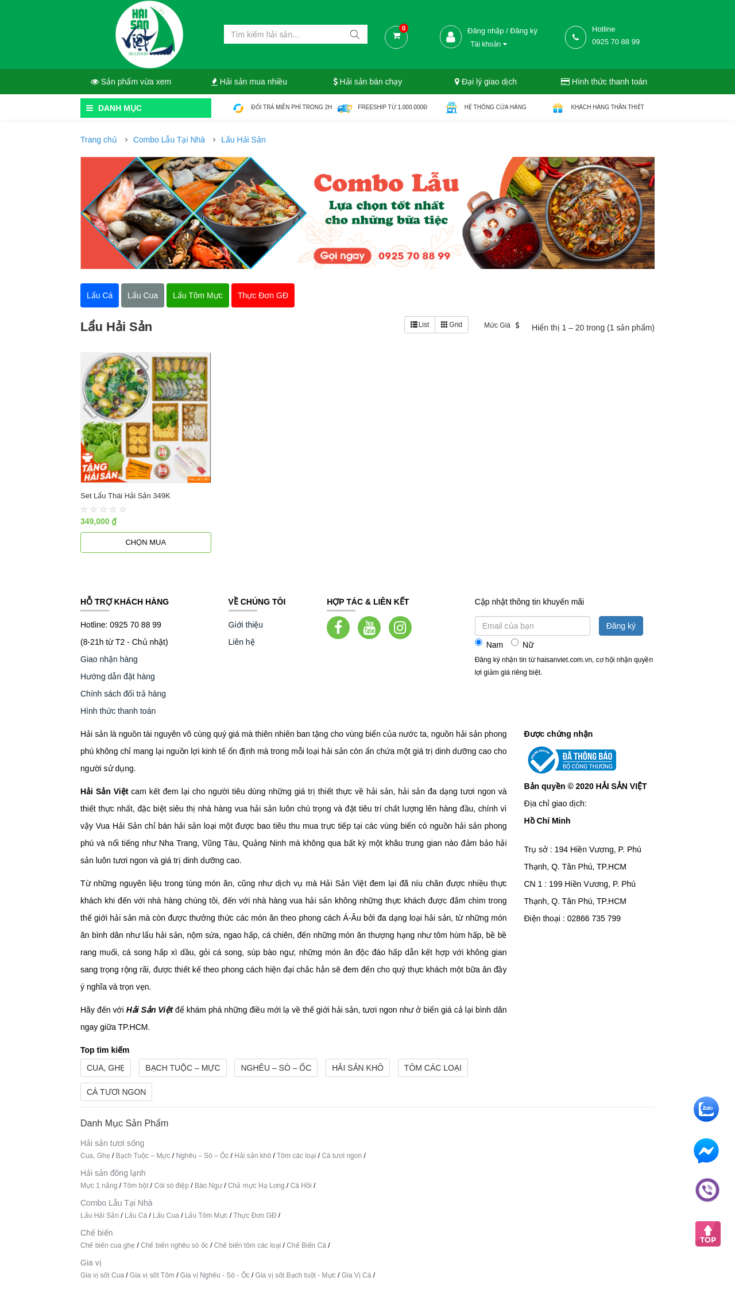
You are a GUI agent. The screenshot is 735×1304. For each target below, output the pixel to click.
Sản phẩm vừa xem (131, 81)
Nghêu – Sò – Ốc (276, 1067)
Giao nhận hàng (109, 659)
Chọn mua (145, 542)
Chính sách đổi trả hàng (123, 693)
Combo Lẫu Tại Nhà (169, 139)
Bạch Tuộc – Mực (182, 1067)
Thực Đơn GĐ (254, 1215)
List (420, 325)
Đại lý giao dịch (486, 81)
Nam (489, 643)
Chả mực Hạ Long (256, 1186)
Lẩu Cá (136, 1215)
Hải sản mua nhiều (249, 81)
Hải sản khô (358, 1067)
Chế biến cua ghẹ (107, 1245)
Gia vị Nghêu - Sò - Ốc (215, 1275)
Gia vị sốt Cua (102, 1275)
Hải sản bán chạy (368, 81)
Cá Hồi (302, 1186)
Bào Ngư (208, 1186)
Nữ (522, 643)
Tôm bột (135, 1186)
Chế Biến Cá (306, 1245)
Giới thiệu (246, 624)
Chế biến (96, 1232)
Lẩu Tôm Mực (206, 1215)
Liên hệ (242, 642)
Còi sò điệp (171, 1186)
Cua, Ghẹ (106, 1067)
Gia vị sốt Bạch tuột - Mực (296, 1275)
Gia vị (91, 1262)
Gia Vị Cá (357, 1275)
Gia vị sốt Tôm (152, 1275)
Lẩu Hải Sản (243, 139)
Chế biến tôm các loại (247, 1245)
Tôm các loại (433, 1067)
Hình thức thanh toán (604, 81)
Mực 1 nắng (98, 1186)
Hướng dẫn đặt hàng (117, 676)
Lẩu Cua (166, 1215)
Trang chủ (98, 139)
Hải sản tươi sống (112, 1143)
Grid (451, 325)
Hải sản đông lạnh (113, 1173)
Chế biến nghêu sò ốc (174, 1245)
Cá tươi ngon (116, 1092)
